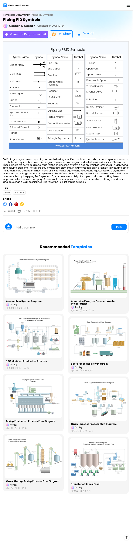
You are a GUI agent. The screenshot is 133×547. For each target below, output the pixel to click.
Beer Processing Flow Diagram (89, 364)
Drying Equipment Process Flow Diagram (30, 421)
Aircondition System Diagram (24, 301)
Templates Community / (17, 15)
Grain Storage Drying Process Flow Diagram (32, 481)
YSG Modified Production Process (26, 361)
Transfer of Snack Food (85, 484)
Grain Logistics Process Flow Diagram (94, 424)
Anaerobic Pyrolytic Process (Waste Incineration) (93, 302)
